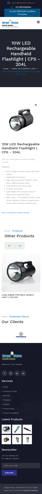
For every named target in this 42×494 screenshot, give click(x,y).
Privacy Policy (8, 409)
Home (5, 69)
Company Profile (10, 391)
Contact (6, 404)
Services (6, 396)
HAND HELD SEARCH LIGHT (24, 69)
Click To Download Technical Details (15, 212)
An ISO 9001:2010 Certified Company (22, 12)
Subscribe (9, 473)
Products (6, 400)
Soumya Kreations (30, 490)
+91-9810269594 (23, 7)
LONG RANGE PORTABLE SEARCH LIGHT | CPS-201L (18, 296)
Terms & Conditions (11, 413)
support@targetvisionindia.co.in (23, 3)
